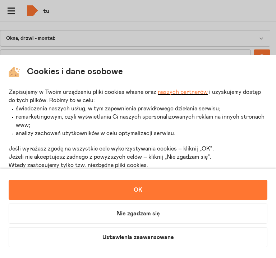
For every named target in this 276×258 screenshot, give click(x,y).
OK (138, 190)
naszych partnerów (183, 92)
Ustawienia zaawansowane (138, 237)
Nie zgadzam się (138, 213)
